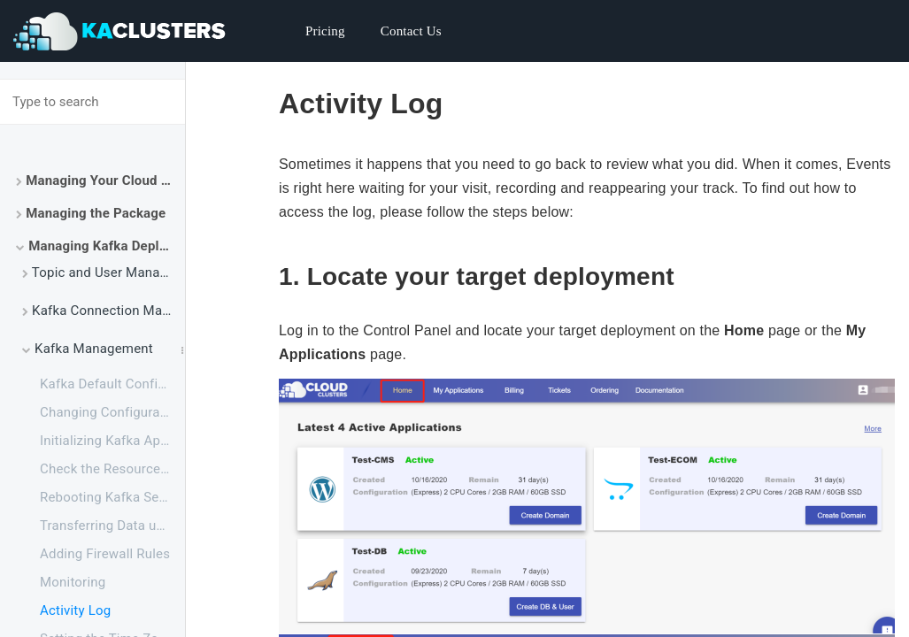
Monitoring (72, 582)
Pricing (325, 31)
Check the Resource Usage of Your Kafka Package (112, 469)
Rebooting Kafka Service (112, 497)
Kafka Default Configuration (112, 384)
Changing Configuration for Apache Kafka (112, 412)
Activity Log (75, 610)
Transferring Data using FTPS (112, 525)
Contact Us (411, 31)
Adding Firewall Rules (105, 554)
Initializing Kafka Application (112, 441)
